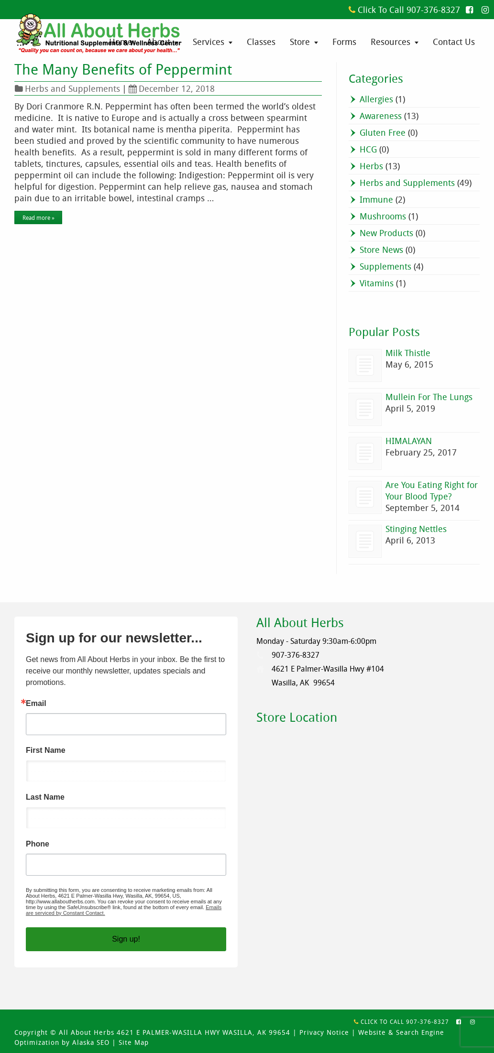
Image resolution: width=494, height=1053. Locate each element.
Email (36, 703)
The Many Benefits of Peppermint (123, 69)
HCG (368, 149)
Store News (381, 249)
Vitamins (377, 283)
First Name (46, 750)
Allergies (376, 99)
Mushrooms (383, 216)
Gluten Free (383, 132)
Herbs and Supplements (72, 88)
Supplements (385, 266)
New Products (386, 233)
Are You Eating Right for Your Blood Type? (431, 490)
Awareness (381, 115)
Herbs (371, 166)
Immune (376, 199)
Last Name (45, 797)
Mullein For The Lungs (428, 396)
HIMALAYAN (408, 440)
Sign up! (126, 939)
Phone (37, 844)
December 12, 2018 (172, 88)
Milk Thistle (407, 352)
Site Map (134, 1042)
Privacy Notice (324, 1032)
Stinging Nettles (416, 528)
